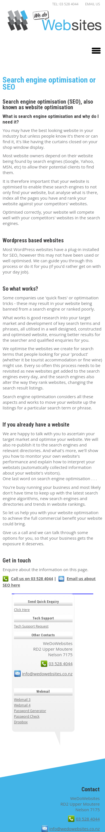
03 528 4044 (61, 663)
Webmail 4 (22, 705)
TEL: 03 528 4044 (65, 4)
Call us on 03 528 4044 (32, 578)
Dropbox (21, 722)
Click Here (22, 609)
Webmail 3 (22, 699)
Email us (92, 4)
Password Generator (30, 710)
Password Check (26, 716)
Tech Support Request (31, 626)
